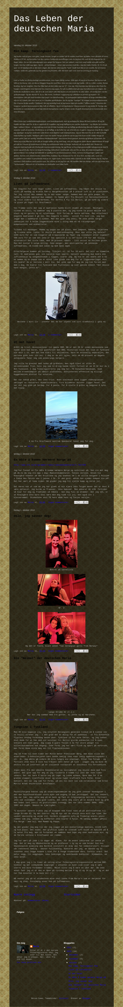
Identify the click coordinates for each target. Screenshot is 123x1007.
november (74, 959)
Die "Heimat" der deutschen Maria (42, 658)
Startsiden (72, 894)
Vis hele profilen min (29, 962)
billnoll (63, 998)
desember (74, 955)
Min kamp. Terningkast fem (36, 51)
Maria (36, 946)
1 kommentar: (55, 170)
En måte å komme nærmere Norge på (42, 459)
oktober (73, 963)
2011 (70, 947)
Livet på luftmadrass (32, 184)
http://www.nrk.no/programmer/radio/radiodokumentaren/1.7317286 (50, 465)
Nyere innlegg (24, 894)
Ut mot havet (24, 342)
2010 (70, 951)
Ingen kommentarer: (59, 446)
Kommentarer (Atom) (38, 900)
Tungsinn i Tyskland (31, 727)
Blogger (86, 998)
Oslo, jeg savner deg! (32, 516)
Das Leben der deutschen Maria (54, 24)
